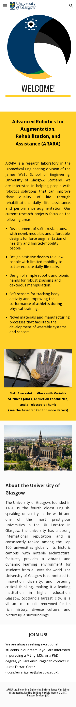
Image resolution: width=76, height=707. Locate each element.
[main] (38, 90)
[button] (5, 5)
